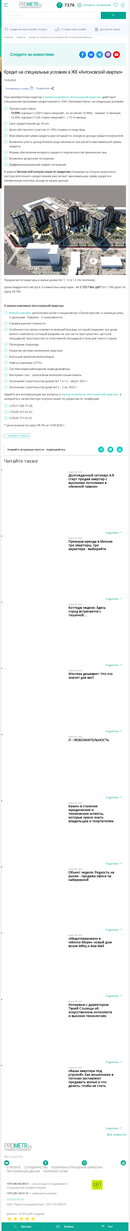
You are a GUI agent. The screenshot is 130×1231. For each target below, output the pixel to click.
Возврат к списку (18, 435)
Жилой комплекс (20, 313)
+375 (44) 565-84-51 (37, 1183)
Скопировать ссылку (19, 88)
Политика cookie (55, 1171)
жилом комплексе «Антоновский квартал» (90, 394)
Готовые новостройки (73, 29)
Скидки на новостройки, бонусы (28, 29)
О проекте (14, 1167)
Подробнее (114, 532)
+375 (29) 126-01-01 (32, 1193)
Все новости (116, 1134)
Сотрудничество (36, 1167)
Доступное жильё (110, 29)
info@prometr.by (15, 1198)
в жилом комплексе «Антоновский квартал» (72, 97)
